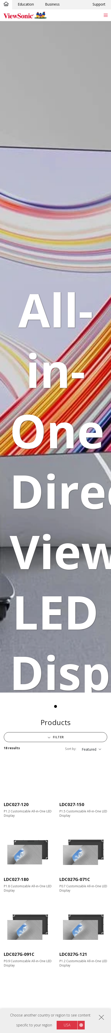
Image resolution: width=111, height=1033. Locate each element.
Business (52, 4)
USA (67, 1025)
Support (99, 4)
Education (26, 4)
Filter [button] (58, 737)
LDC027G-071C (74, 879)
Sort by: (70, 749)
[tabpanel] (55, 357)
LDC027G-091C (19, 954)
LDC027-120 (16, 804)
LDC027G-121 (73, 954)
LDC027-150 (71, 804)
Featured (89, 749)
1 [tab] (55, 706)
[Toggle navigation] (105, 15)
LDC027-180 (16, 879)
